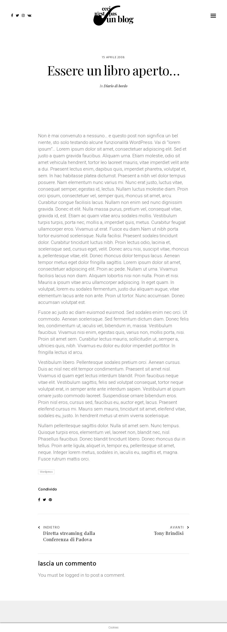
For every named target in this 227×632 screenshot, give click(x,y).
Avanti (179, 527)
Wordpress (46, 471)
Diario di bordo (115, 86)
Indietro (49, 527)
